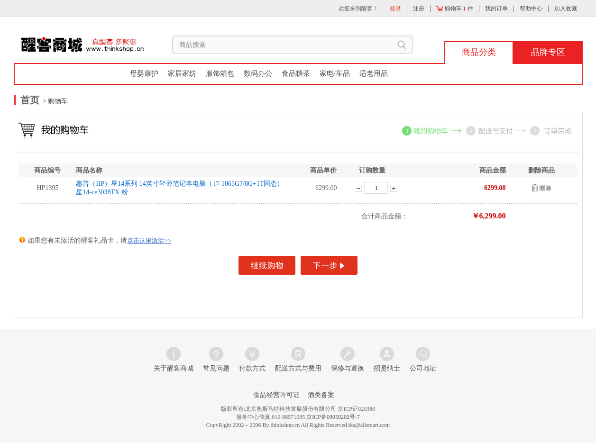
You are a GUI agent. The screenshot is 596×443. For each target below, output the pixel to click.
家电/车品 (335, 73)
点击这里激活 (149, 240)
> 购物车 (54, 101)
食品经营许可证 (276, 394)
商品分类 (479, 52)
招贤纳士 (387, 368)
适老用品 (373, 73)
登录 (395, 8)
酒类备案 (321, 394)
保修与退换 (347, 368)
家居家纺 (182, 73)
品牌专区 (548, 52)
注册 (418, 8)
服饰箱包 (220, 73)
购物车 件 (454, 8)
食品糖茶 (296, 73)
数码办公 (258, 73)
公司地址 (423, 368)
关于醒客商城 (173, 368)
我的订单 (496, 8)
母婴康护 (144, 73)
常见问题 (216, 368)
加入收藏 (565, 8)
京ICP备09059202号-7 (333, 417)
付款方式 (252, 368)
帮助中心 (531, 8)
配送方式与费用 (298, 368)
